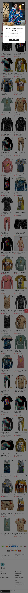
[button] (14, 296)
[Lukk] (23, 4)
